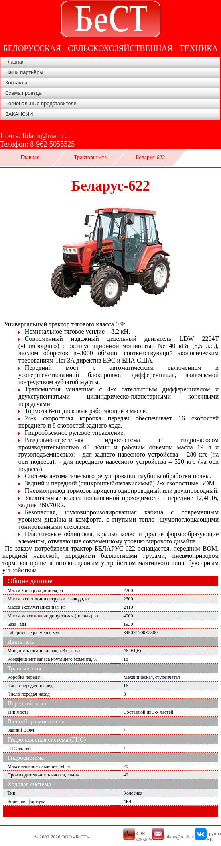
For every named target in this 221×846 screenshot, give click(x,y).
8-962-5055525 (52, 144)
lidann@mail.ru (45, 136)
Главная (15, 62)
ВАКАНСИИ (19, 114)
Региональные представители (41, 103)
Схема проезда (23, 93)
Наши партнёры (24, 72)
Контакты (16, 83)
